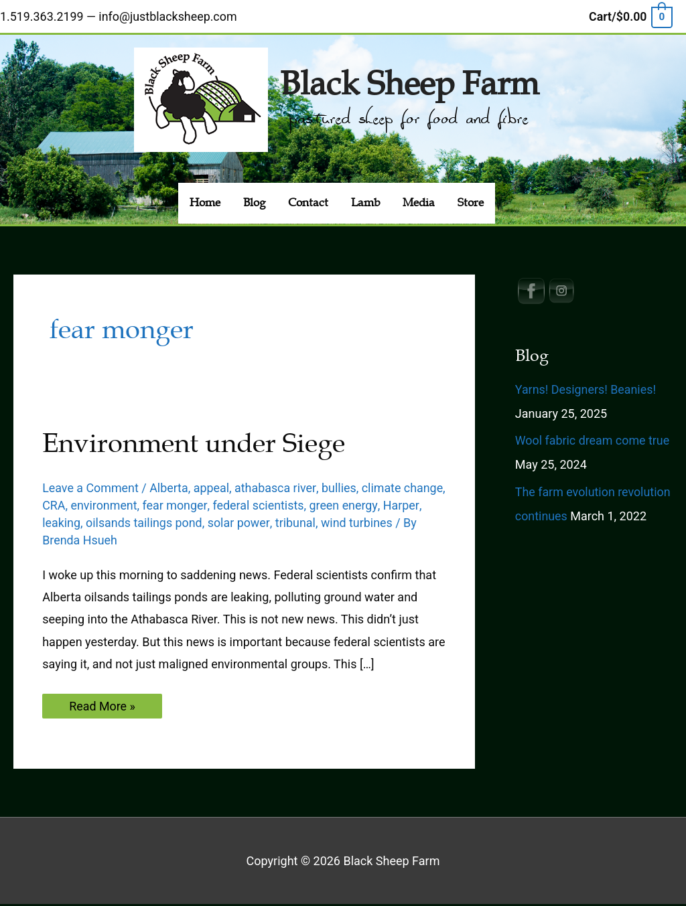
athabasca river (277, 489)
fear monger (220, 507)
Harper (60, 524)
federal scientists (304, 507)
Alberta (169, 489)
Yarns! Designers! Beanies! (586, 391)
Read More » (102, 710)
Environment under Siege (193, 445)
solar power (281, 524)
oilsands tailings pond (186, 524)
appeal (212, 489)
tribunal (338, 524)
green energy (389, 507)
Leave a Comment (90, 489)
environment (149, 507)
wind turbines (399, 524)
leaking (103, 524)
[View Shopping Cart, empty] (630, 16)
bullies (340, 489)
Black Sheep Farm (409, 82)
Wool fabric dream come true (593, 442)
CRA (99, 507)
